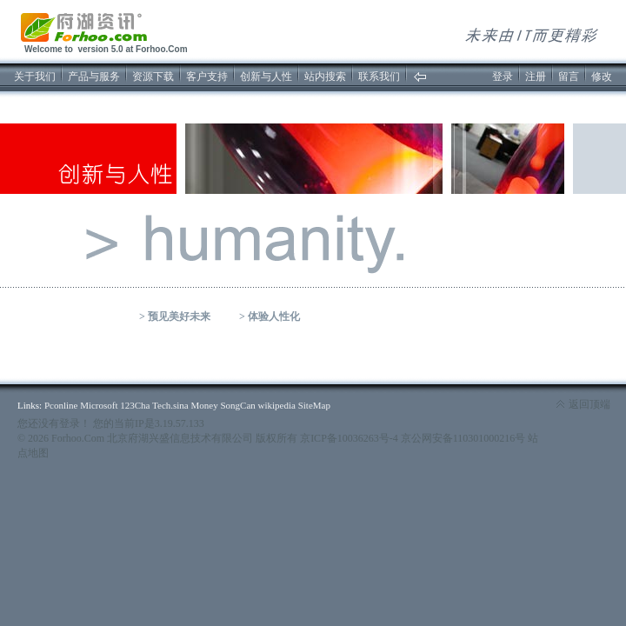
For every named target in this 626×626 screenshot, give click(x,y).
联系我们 (379, 76)
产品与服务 (94, 76)
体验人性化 (274, 316)
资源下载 (153, 76)
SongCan (237, 405)
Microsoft (98, 405)
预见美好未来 (179, 316)
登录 (502, 76)
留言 (568, 76)
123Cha (135, 405)
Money (204, 405)
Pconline (61, 405)
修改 (601, 76)
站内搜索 (325, 76)
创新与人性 (266, 76)
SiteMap (314, 405)
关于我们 (35, 76)
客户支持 (207, 76)
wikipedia (277, 405)
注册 (535, 76)
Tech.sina (170, 405)
